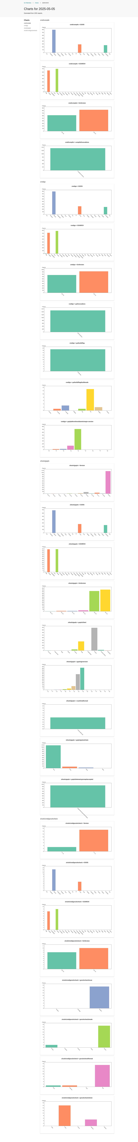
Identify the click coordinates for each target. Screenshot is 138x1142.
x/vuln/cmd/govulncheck (30, 30)
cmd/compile (27, 23)
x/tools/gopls (27, 28)
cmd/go (26, 25)
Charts (37, 3)
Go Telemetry (27, 3)
